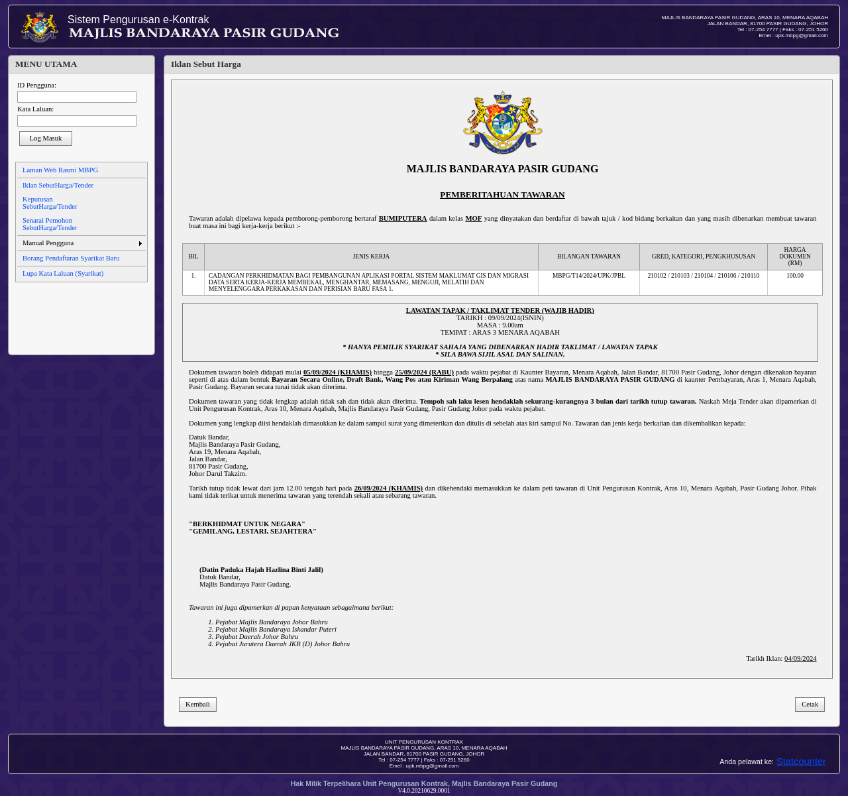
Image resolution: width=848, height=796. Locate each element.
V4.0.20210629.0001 (424, 790)
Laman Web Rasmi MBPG (60, 170)
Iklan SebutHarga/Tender (58, 185)
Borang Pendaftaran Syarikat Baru (71, 258)
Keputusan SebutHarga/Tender (50, 203)
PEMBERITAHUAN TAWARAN (502, 194)
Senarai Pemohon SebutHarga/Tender (50, 224)
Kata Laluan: (35, 109)
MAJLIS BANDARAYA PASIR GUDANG (503, 168)
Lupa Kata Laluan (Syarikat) (63, 273)
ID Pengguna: (36, 85)
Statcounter (801, 761)
